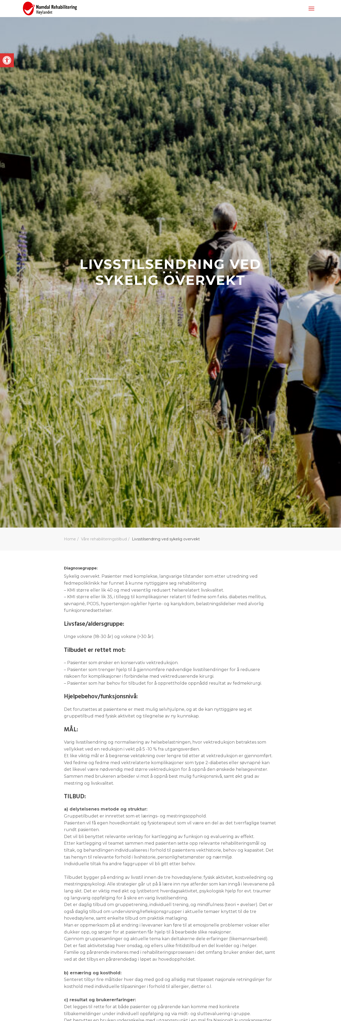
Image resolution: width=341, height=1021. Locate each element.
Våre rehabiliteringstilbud (104, 539)
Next (170, 468)
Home (70, 539)
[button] (7, 60)
